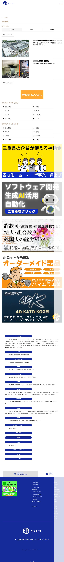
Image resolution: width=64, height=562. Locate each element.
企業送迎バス (17, 420)
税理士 (29, 377)
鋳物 (39, 413)
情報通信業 (8, 107)
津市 (55, 504)
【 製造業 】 (18, 408)
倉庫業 (22, 420)
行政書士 (34, 377)
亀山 (55, 499)
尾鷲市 (55, 518)
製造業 (37, 107)
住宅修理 (9, 343)
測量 (12, 394)
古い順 (31, 29)
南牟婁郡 (56, 516)
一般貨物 (11, 420)
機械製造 (46, 411)
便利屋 (13, 343)
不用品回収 (44, 341)
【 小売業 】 (18, 381)
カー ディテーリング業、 (24, 339)
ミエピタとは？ (36, 487)
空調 (22, 394)
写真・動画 (25, 343)
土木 (25, 392)
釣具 (8, 347)
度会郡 (55, 508)
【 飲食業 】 (18, 437)
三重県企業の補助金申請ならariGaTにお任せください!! (37, 494)
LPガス (10, 428)
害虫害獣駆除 (37, 343)
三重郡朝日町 (57, 492)
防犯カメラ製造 (44, 413)
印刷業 (16, 411)
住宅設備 (17, 392)
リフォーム (11, 392)
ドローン (16, 341)
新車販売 (48, 343)
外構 (31, 392)
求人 (57, 343)
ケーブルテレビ (25, 401)
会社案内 (35, 489)
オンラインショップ (13, 369)
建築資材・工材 (22, 369)
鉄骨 (49, 394)
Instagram (30, 561)
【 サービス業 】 (18, 336)
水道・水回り (18, 458)
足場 (43, 394)
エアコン (11, 339)
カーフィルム (43, 339)
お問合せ (35, 506)
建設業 (37, 110)
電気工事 (53, 394)
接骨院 (43, 343)
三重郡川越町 (57, 489)
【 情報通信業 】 (18, 398)
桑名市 (55, 482)
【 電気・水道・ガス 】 (18, 425)
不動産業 (38, 114)
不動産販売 (20, 362)
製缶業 (14, 413)
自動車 (33, 420)
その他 (37, 118)
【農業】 (18, 442)
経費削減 (35, 499)
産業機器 (52, 411)
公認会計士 (11, 377)
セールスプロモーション (18, 449)
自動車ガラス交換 (30, 345)
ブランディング (34, 401)
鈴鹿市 (55, 501)
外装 (34, 392)
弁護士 (16, 377)
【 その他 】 (18, 351)
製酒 (22, 413)
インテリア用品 (12, 384)
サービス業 (8, 118)
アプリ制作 (18, 401)
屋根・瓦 (42, 392)
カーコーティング (35, 339)
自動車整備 (44, 345)
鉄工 (36, 413)
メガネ (22, 384)
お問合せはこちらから (32, 95)
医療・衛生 (11, 411)
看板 (19, 394)
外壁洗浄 (31, 343)
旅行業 (52, 343)
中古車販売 (51, 341)
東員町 (55, 487)
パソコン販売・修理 (28, 341)
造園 (46, 394)
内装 (21, 392)
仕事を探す (35, 484)
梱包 (30, 420)
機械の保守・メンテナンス (37, 411)
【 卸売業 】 (18, 366)
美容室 (20, 345)
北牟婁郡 (56, 513)
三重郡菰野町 (57, 496)
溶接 (16, 394)
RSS (33, 561)
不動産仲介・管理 (13, 362)
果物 (13, 445)
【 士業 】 (18, 374)
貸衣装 (54, 345)
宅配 (27, 420)
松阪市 (55, 506)
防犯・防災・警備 (14, 347)
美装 (30, 394)
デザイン (11, 341)
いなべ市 (56, 484)
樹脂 (29, 411)
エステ (15, 339)
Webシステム (12, 401)
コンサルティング (51, 339)
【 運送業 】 (18, 417)
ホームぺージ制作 (43, 401)
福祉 (16, 345)
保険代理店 (19, 343)
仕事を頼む (35, 482)
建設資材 (25, 411)
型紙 (20, 411)
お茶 (10, 445)
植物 (43, 384)
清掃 (6, 345)
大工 (38, 392)
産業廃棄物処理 (25, 354)
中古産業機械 (29, 384)
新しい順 (12, 29)
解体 (33, 394)
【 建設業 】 (18, 389)
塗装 (28, 392)
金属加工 (31, 413)
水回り (8, 394)
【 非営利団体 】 (18, 432)
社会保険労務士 (22, 377)
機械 (54, 392)
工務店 (46, 392)
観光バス (38, 420)
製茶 (19, 413)
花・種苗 (50, 345)
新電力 (14, 428)
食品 (21, 347)
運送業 (7, 110)
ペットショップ (37, 341)
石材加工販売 (11, 345)
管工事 (25, 394)
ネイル (21, 341)
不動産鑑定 (26, 362)
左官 (50, 392)
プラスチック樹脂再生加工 (15, 354)
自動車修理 (37, 345)
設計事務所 (37, 394)
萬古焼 (53, 384)
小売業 (7, 114)
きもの (18, 384)
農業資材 (29, 369)
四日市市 (56, 494)
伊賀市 (55, 511)
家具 (40, 384)
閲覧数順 (52, 29)
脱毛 (24, 345)
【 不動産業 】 (18, 359)
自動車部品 (48, 384)
